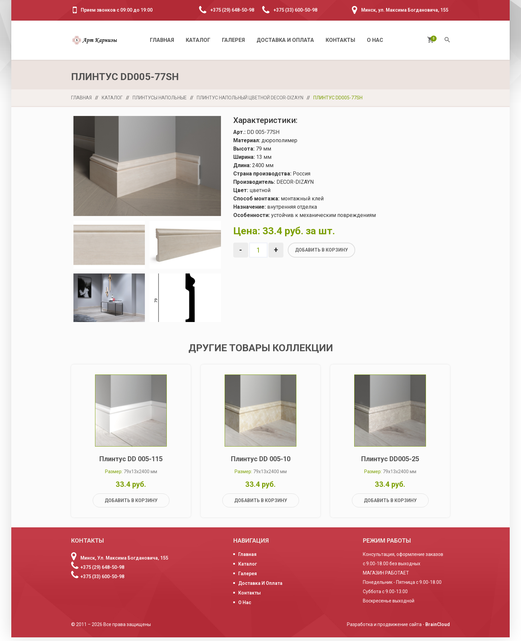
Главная (162, 40)
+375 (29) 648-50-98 (232, 10)
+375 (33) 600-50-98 (295, 10)
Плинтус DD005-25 (390, 463)
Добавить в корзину (321, 250)
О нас (375, 40)
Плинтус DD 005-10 (260, 463)
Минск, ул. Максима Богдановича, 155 (404, 10)
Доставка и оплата (285, 40)
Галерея (233, 40)
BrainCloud (437, 628)
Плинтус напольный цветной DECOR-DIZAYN (250, 97)
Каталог (198, 40)
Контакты (340, 40)
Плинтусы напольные (160, 97)
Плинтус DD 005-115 (130, 463)
